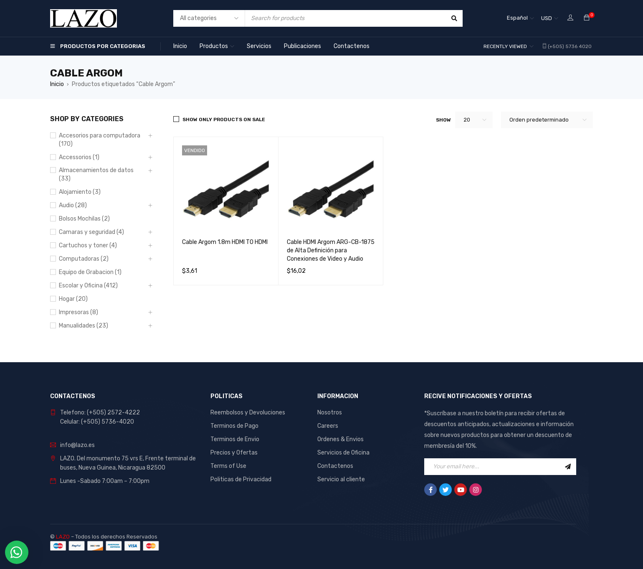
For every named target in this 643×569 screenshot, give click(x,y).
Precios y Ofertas (234, 452)
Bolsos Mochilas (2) (84, 218)
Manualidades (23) (83, 325)
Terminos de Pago (234, 425)
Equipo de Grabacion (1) (90, 272)
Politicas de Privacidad (240, 479)
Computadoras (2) (84, 258)
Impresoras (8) (78, 312)
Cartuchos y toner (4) (88, 245)
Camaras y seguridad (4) (91, 232)
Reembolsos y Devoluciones (247, 412)
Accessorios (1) (79, 157)
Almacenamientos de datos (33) (96, 174)
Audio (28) (73, 205)
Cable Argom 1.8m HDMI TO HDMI (225, 242)
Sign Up (568, 466)
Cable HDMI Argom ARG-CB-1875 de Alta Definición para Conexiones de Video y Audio (331, 250)
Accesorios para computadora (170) (99, 139)
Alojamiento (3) (80, 192)
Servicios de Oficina (343, 452)
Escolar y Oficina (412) (88, 285)
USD (546, 18)
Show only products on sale (223, 119)
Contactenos (335, 466)
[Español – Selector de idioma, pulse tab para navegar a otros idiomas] (520, 18)
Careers (327, 425)
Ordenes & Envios (340, 439)
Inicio (57, 84)
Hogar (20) (73, 298)
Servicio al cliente (341, 479)
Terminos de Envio (234, 439)
